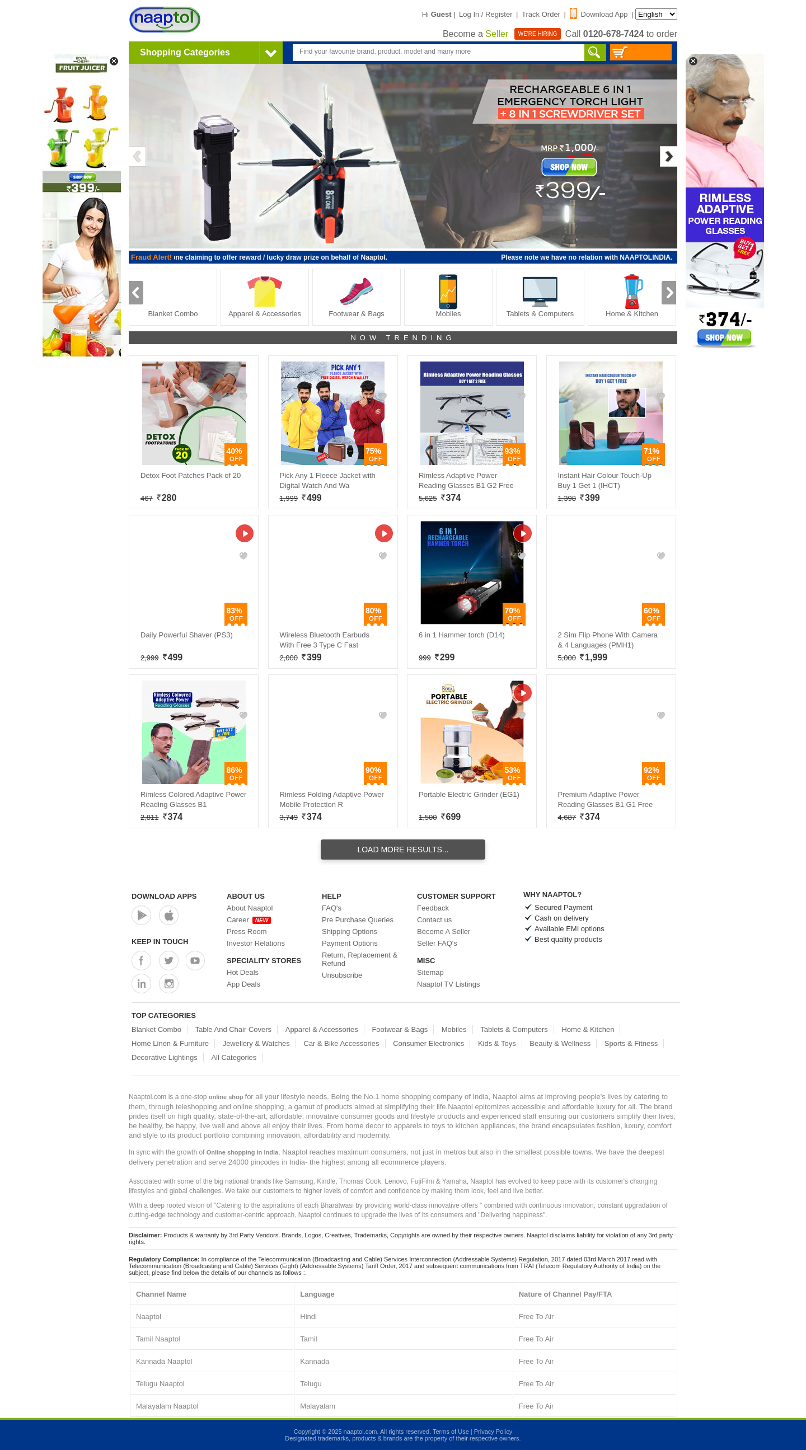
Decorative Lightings (165, 1057)
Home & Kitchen (632, 296)
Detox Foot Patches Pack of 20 (190, 475)
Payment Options (350, 943)
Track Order (541, 14)
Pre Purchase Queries (357, 920)
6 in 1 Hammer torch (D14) (462, 635)
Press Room (247, 931)
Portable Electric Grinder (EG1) (469, 794)
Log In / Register (485, 14)
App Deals (243, 984)
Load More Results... (402, 849)
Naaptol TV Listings (448, 984)
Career (249, 920)
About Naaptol (250, 908)
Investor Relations (256, 943)
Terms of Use (451, 1431)
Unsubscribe (342, 975)
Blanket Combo (173, 296)
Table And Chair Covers (233, 1029)
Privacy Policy (493, 1431)
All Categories (233, 1057)
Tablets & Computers (540, 296)
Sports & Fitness (631, 1043)
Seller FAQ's (437, 943)
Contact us (434, 920)
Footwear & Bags (357, 296)
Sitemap (430, 972)
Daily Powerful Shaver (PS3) (186, 635)
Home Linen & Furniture (170, 1043)
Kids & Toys (497, 1043)
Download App (599, 14)
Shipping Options (349, 931)
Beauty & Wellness (560, 1043)
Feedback (433, 908)
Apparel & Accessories (264, 296)
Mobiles (448, 296)
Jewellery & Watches (256, 1043)
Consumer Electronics (428, 1043)
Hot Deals (243, 972)
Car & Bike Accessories (341, 1043)
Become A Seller (443, 931)
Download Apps (164, 896)
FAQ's (331, 908)
